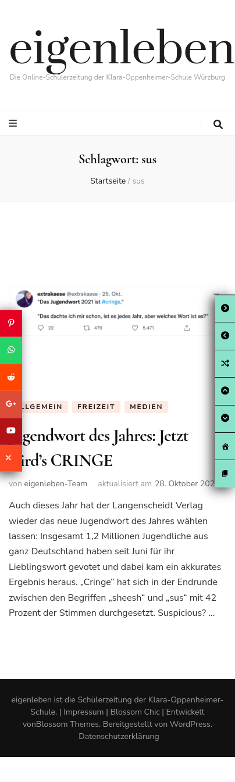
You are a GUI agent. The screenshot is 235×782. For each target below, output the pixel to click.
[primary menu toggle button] (14, 123)
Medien (146, 406)
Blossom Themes (67, 724)
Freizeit (96, 406)
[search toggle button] (218, 125)
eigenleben (122, 50)
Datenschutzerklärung (119, 736)
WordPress (190, 724)
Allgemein (38, 406)
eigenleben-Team (55, 483)
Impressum (83, 712)
